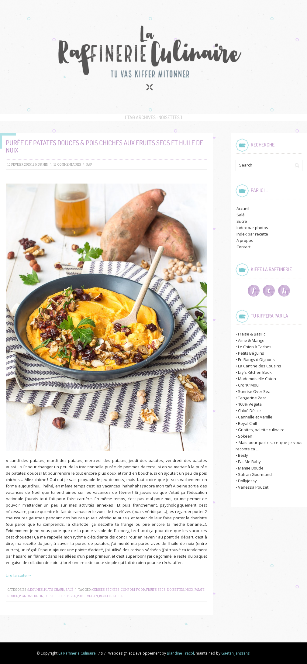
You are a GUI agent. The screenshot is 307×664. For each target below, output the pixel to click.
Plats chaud (54, 590)
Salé (69, 590)
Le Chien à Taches (254, 346)
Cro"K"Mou (248, 385)
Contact (243, 246)
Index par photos (252, 227)
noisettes (175, 590)
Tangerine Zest (252, 398)
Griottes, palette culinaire (261, 429)
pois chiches (55, 596)
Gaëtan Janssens (235, 653)
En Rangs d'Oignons (256, 359)
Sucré (241, 221)
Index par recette (252, 234)
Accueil (242, 208)
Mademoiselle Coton (257, 378)
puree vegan (87, 596)
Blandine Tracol (180, 653)
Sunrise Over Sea (254, 391)
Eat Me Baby (249, 461)
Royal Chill (247, 423)
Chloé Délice (249, 410)
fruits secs (156, 590)
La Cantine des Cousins (259, 366)
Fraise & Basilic (251, 334)
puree (71, 596)
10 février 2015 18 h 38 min (27, 165)
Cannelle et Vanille (255, 417)
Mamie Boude (251, 468)
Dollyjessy (247, 480)
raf (89, 165)
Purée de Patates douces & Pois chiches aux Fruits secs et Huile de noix (104, 146)
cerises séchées (105, 590)
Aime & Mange (251, 340)
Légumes (35, 590)
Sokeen (245, 436)
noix (189, 590)
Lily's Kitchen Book (255, 372)
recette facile (111, 596)
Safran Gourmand (255, 474)
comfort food (133, 590)
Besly (243, 455)
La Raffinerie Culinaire (77, 653)
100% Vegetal (250, 404)
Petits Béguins (251, 353)
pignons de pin (31, 596)
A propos (244, 240)
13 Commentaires (67, 165)
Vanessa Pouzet (253, 487)
